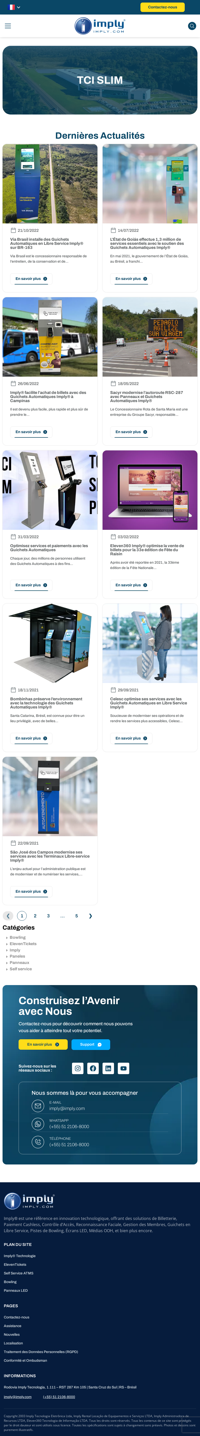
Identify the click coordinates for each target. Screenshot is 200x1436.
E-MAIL (55, 1102)
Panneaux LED (16, 1290)
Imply (13, 950)
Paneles (15, 956)
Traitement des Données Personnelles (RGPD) (41, 1352)
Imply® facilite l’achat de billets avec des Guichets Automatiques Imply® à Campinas (48, 396)
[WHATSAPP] (38, 1124)
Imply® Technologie (20, 1256)
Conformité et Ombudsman (25, 1360)
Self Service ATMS (18, 1273)
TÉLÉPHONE (60, 1139)
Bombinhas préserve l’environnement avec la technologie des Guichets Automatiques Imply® (46, 703)
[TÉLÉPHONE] (38, 1142)
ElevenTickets (21, 944)
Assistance (12, 1326)
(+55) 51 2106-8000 (69, 1126)
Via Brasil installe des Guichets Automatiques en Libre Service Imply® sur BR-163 (46, 243)
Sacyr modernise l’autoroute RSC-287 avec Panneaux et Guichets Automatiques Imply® (146, 396)
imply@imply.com (67, 1108)
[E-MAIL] (38, 1106)
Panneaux (17, 962)
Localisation (13, 1343)
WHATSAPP (58, 1120)
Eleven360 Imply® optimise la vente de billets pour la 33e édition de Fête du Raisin (147, 550)
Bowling (16, 937)
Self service (19, 969)
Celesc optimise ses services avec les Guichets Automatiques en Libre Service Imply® (148, 703)
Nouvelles (12, 1335)
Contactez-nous (16, 1317)
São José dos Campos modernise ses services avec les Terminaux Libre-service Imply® (50, 856)
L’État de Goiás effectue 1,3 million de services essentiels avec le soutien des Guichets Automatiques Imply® (147, 243)
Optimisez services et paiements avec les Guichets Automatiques (49, 548)
